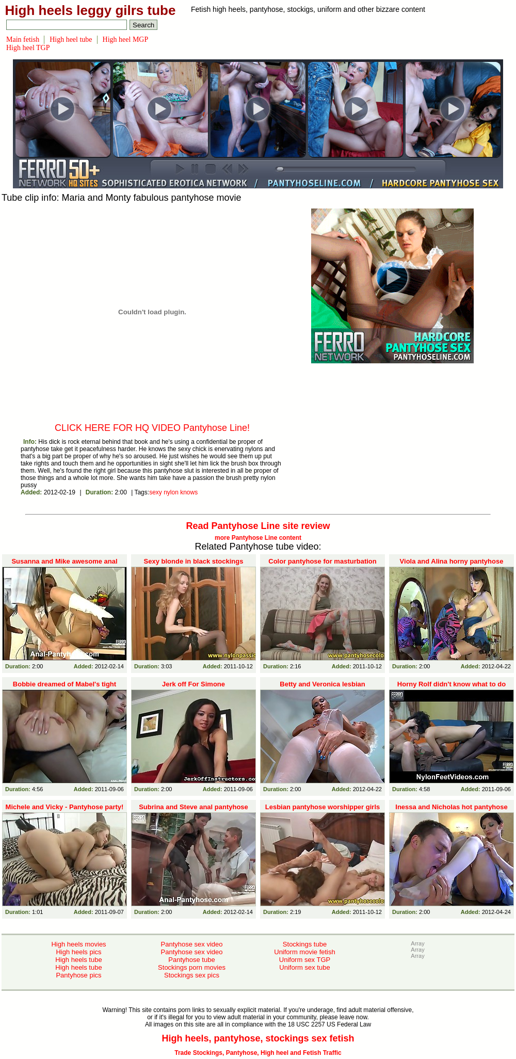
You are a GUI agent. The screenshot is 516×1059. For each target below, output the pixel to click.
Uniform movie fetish (304, 952)
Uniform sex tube (304, 967)
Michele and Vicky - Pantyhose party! (65, 807)
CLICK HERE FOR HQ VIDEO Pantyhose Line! (152, 428)
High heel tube (71, 39)
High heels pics (78, 952)
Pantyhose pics (78, 975)
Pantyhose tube (191, 960)
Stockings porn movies (191, 967)
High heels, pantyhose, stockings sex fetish (258, 1038)
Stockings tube (305, 944)
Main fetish (22, 39)
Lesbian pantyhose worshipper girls (322, 807)
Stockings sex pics (191, 975)
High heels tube (78, 960)
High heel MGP (126, 39)
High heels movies (78, 944)
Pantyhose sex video (192, 944)
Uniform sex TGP (304, 960)
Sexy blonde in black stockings (194, 561)
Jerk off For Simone (193, 684)
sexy (155, 492)
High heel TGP (28, 48)
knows (189, 492)
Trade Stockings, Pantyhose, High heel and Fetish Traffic (257, 1052)
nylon (171, 492)
